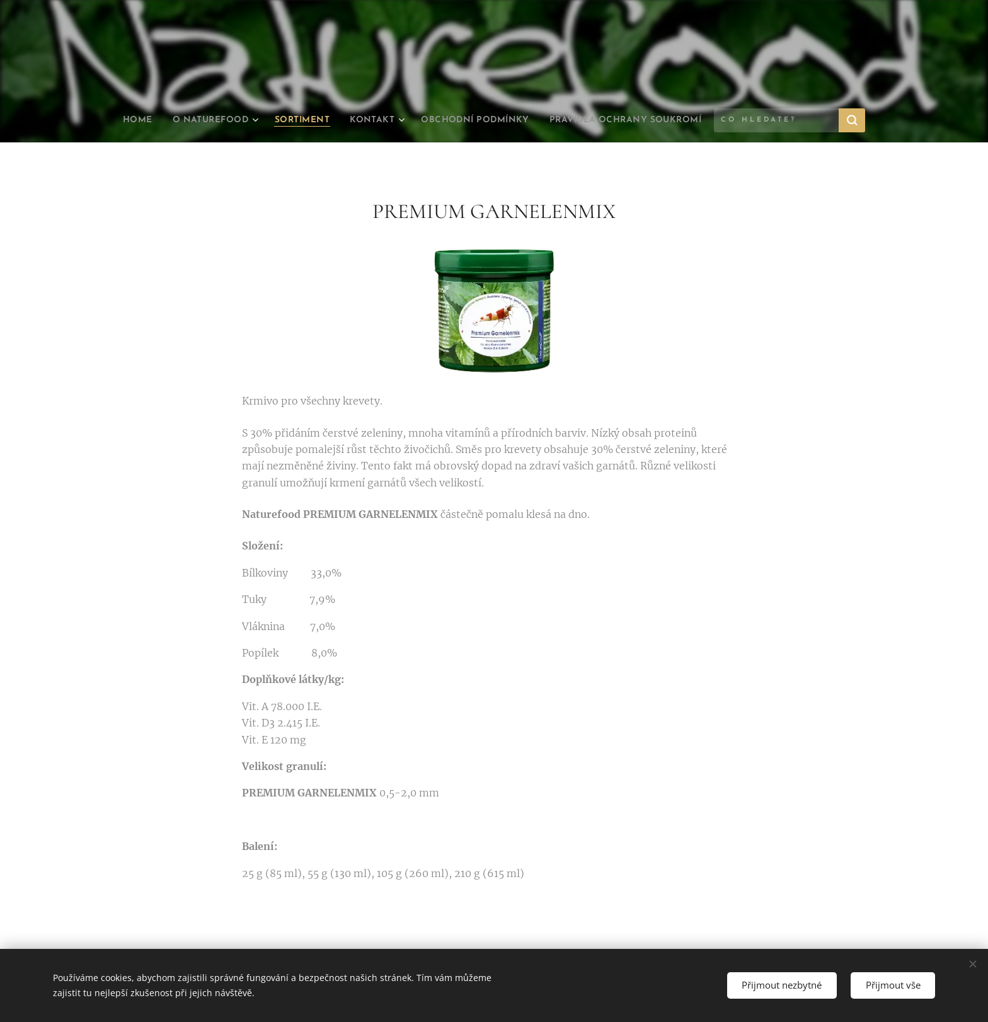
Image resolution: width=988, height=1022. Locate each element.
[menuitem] (175, 120)
